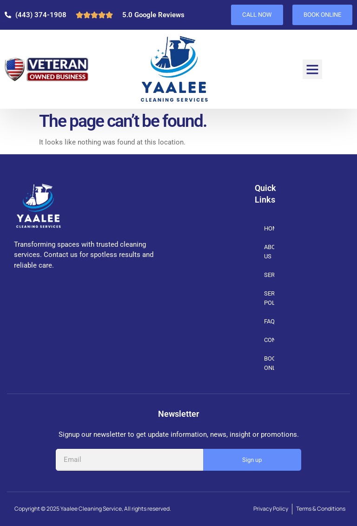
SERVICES (269, 275)
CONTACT (269, 339)
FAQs (269, 321)
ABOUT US (269, 251)
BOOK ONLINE (269, 363)
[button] (312, 69)
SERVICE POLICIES (269, 298)
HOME (269, 228)
